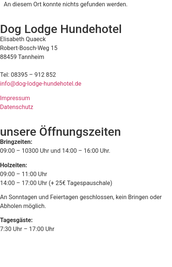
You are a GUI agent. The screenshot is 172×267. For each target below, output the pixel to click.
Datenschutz (16, 107)
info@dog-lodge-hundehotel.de (41, 83)
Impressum (15, 98)
